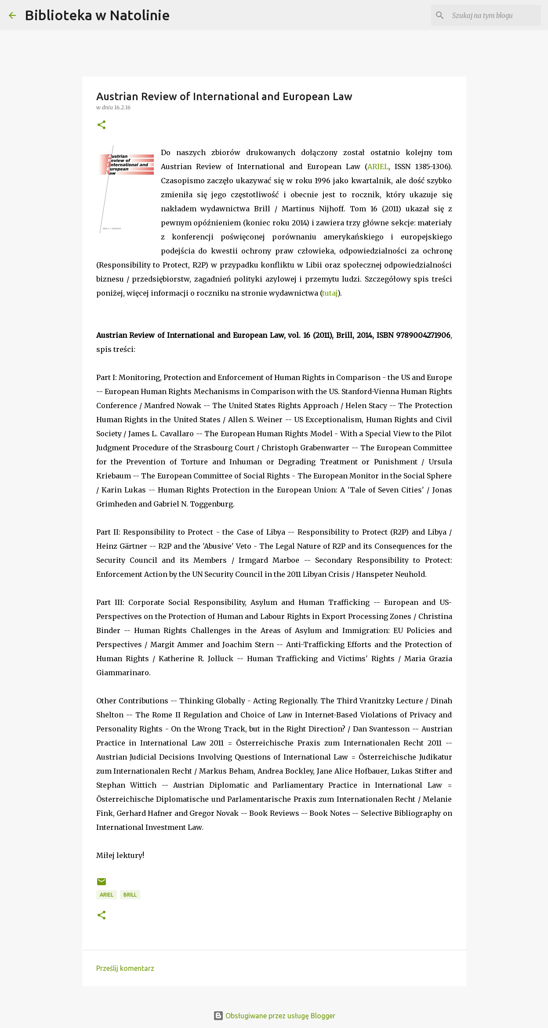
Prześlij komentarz (125, 968)
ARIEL (377, 166)
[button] (101, 125)
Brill (130, 895)
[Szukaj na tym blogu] (495, 15)
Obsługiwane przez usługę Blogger (274, 1016)
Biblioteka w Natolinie (97, 15)
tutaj (330, 293)
